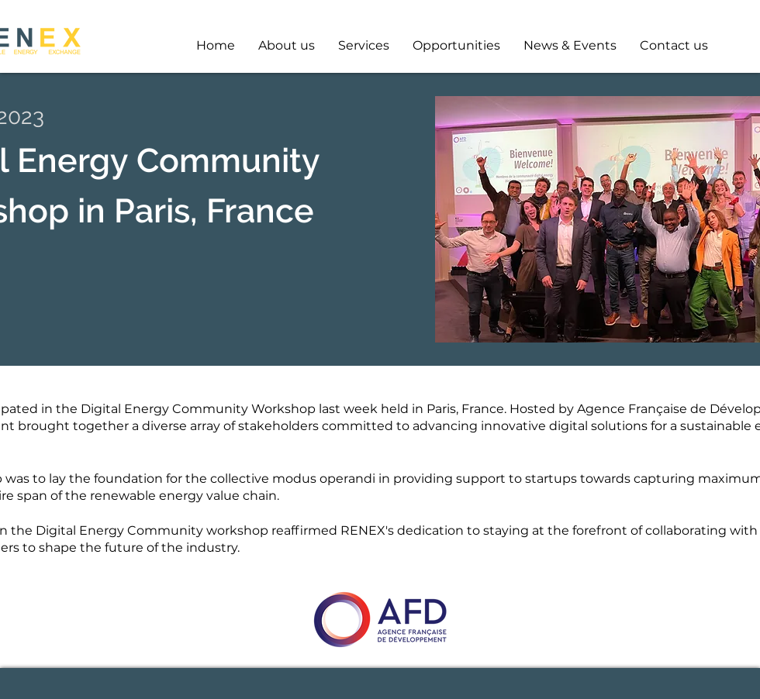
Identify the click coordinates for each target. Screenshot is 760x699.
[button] (456, 45)
